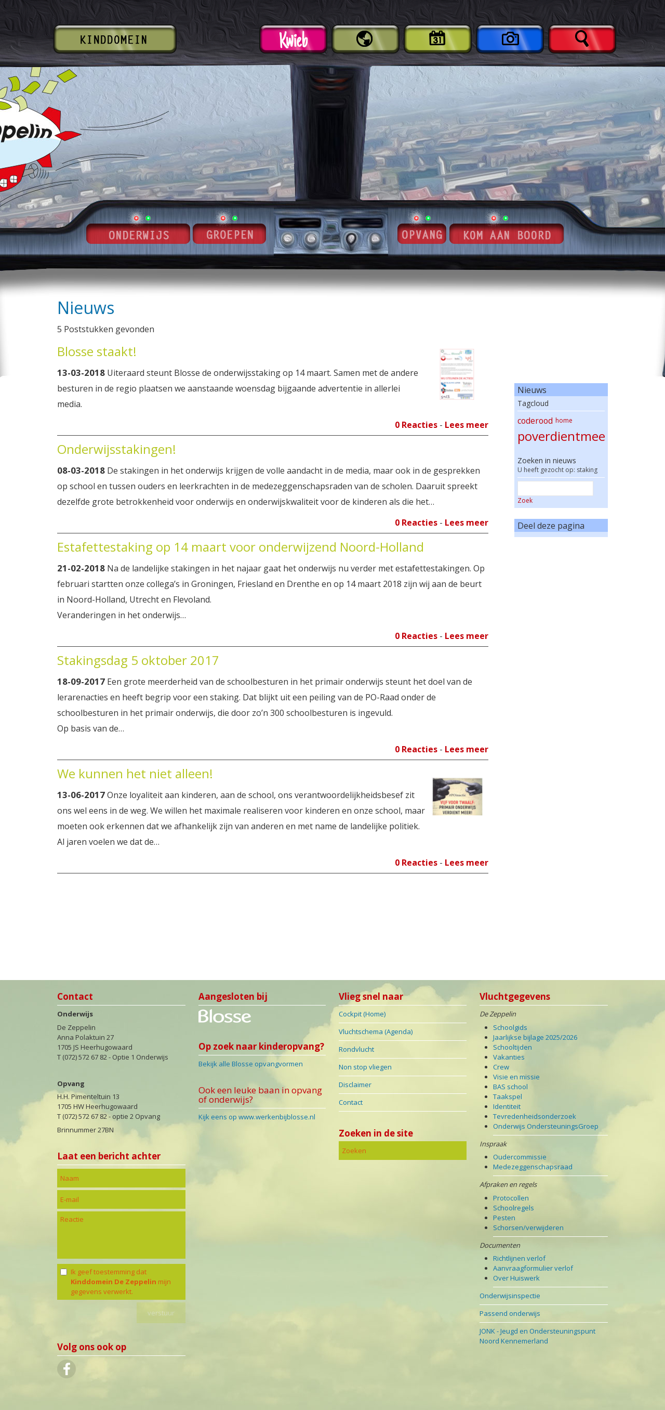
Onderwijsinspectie (510, 1295)
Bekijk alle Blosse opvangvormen (250, 1063)
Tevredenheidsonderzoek (534, 1116)
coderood (535, 420)
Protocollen (511, 1198)
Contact (351, 1102)
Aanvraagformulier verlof (533, 1268)
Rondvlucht (356, 1049)
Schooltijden (512, 1047)
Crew (501, 1067)
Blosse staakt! (97, 351)
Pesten (504, 1217)
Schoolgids (510, 1027)
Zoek (525, 500)
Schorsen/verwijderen (528, 1227)
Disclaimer (355, 1084)
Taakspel (507, 1096)
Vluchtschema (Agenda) (376, 1031)
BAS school (510, 1086)
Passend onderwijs (510, 1313)
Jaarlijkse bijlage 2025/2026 (535, 1037)
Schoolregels (513, 1207)
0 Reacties (416, 424)
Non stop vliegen (365, 1067)
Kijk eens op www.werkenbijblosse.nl (256, 1116)
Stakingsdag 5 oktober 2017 (138, 660)
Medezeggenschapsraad (533, 1166)
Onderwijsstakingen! (116, 449)
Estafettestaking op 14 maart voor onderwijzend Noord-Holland (240, 546)
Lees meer (466, 424)
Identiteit (507, 1106)
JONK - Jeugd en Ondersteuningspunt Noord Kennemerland (537, 1336)
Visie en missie (516, 1076)
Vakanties (509, 1057)
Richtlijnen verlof (519, 1258)
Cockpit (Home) (362, 1014)
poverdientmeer (563, 436)
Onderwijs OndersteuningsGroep (545, 1126)
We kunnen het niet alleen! (135, 773)
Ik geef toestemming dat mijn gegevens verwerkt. (121, 1281)
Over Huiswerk (516, 1278)
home (564, 420)
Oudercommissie (520, 1156)
